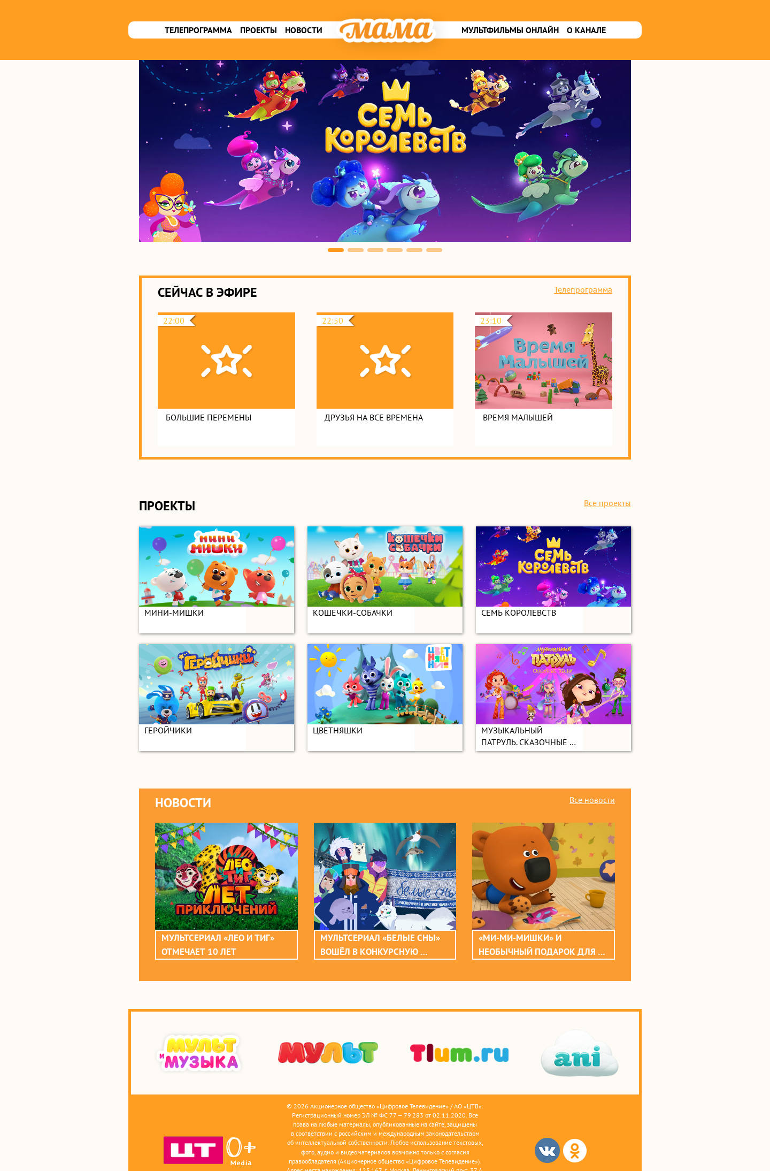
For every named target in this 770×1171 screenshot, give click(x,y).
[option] (385, 151)
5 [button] (414, 250)
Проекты (258, 30)
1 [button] (336, 250)
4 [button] (394, 250)
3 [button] (375, 250)
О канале (586, 30)
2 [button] (355, 250)
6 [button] (434, 250)
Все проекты (607, 503)
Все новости (592, 799)
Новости (303, 30)
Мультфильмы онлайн (510, 30)
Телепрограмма (198, 30)
